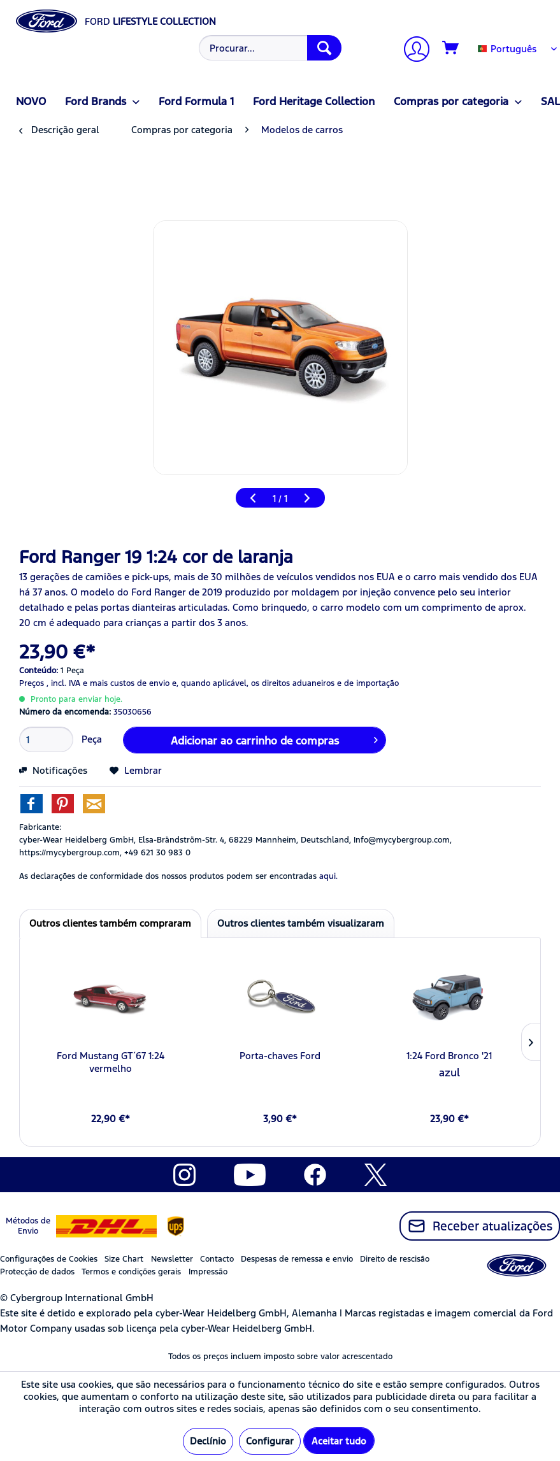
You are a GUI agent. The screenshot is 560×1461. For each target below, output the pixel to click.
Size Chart (123, 1259)
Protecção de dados (37, 1272)
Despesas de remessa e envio (297, 1259)
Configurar (270, 1441)
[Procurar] (324, 48)
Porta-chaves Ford (280, 1056)
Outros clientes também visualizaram (300, 923)
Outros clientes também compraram (110, 923)
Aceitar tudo (339, 1441)
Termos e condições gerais (131, 1272)
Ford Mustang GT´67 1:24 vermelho (110, 1062)
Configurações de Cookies (48, 1259)
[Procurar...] (270, 48)
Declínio (208, 1441)
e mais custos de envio (126, 683)
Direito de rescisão (394, 1259)
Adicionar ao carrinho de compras (274, 739)
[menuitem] (269, 48)
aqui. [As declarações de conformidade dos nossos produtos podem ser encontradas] (328, 876)
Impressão (208, 1272)
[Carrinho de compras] (451, 48)
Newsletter (172, 1259)
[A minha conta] (411, 50)
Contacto (217, 1259)
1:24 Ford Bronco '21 (449, 1056)
